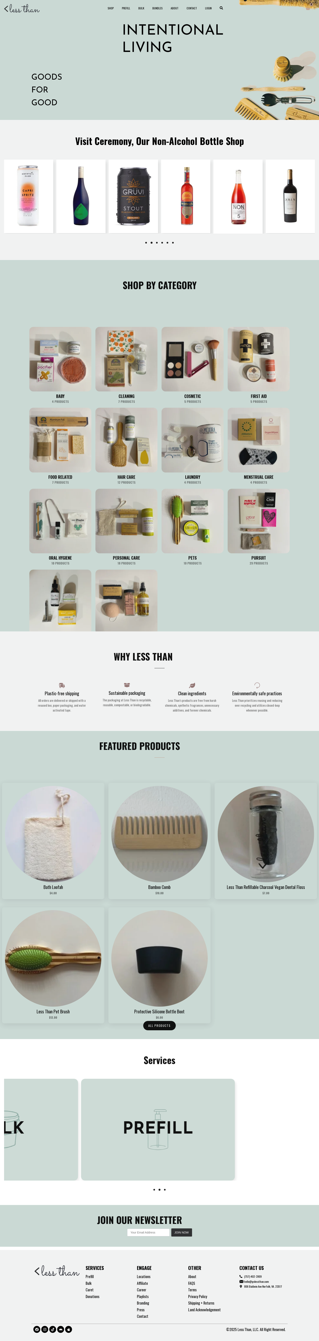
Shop (118, 8)
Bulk (144, 8)
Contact (187, 8)
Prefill (131, 8)
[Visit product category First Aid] (259, 552)
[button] (213, 8)
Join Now (182, 1233)
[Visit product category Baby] (60, 552)
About (172, 8)
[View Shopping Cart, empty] (308, 8)
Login (201, 8)
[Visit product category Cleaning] (126, 552)
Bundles (157, 8)
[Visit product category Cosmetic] (193, 552)
